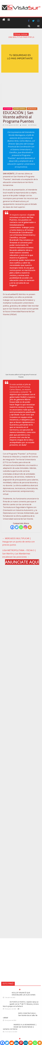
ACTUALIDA (7, 109)
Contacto (30, 1018)
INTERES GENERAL (19, 109)
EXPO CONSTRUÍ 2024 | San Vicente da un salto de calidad (20, 957)
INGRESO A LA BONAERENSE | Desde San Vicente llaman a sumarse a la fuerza (19, 968)
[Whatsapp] (21, 511)
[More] (30, 511)
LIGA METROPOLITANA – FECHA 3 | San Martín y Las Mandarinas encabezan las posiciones (19, 537)
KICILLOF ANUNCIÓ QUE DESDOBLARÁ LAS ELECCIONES (23, 935)
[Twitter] (17, 511)
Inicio (11, 1018)
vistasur (24, 125)
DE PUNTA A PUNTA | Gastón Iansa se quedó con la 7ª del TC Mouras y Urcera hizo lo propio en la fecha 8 (21, 945)
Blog (24, 1018)
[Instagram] (25, 511)
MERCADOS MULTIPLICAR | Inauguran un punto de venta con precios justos (18, 525)
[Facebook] (12, 511)
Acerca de (18, 1018)
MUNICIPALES (32, 109)
